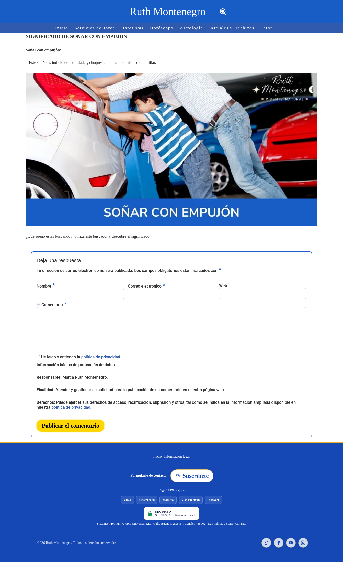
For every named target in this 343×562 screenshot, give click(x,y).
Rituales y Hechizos (232, 28)
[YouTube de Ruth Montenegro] (291, 543)
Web (223, 285)
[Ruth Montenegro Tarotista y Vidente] (167, 11)
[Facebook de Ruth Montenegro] (278, 543)
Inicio (61, 28)
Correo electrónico (146, 286)
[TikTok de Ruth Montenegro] (266, 543)
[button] (273, 28)
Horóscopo (162, 28)
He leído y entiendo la (80, 357)
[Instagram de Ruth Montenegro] (303, 543)
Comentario (53, 304)
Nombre (46, 286)
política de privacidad (100, 357)
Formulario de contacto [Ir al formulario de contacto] (149, 476)
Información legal (177, 456)
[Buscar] (223, 11)
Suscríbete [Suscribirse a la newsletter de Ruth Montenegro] (192, 476)
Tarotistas (133, 28)
